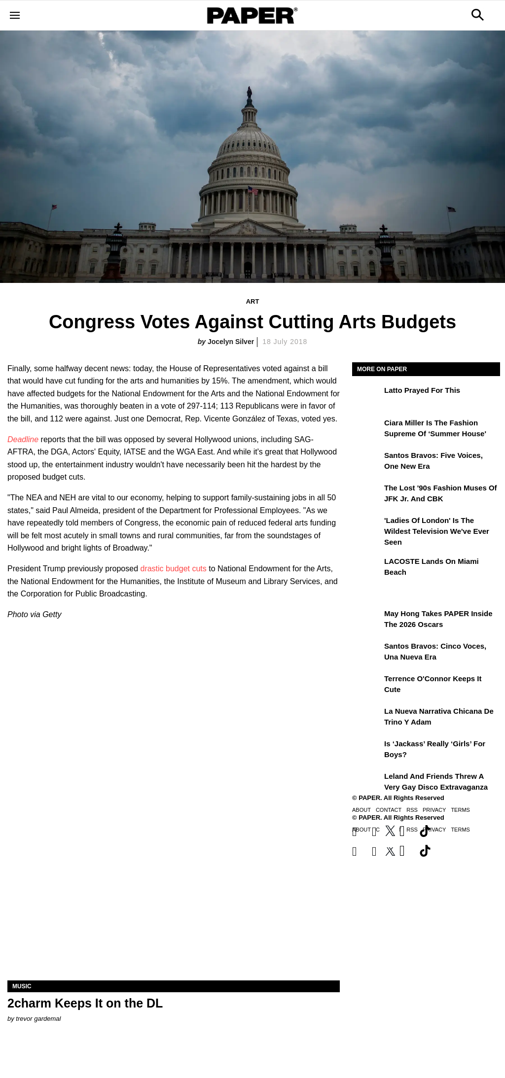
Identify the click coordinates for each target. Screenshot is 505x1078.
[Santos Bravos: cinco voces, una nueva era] (367, 653)
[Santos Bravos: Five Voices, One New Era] (367, 462)
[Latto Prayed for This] (367, 397)
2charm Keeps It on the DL (85, 1003)
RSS (412, 810)
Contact (388, 810)
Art (252, 301)
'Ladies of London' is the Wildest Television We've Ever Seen (436, 531)
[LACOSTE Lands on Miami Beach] (367, 568)
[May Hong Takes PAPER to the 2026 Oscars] (367, 620)
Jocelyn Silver (231, 342)
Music (22, 986)
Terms (460, 810)
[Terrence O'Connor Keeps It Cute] (367, 685)
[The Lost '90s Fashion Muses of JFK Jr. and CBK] (367, 495)
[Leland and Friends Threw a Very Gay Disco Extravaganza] (367, 783)
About (361, 810)
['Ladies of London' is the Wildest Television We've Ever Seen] (367, 527)
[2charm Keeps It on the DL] (173, 897)
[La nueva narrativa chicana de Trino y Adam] (367, 718)
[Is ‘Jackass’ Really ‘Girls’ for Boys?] (367, 750)
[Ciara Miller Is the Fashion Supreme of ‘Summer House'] (367, 429)
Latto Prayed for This (422, 390)
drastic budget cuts (172, 568)
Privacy (434, 810)
